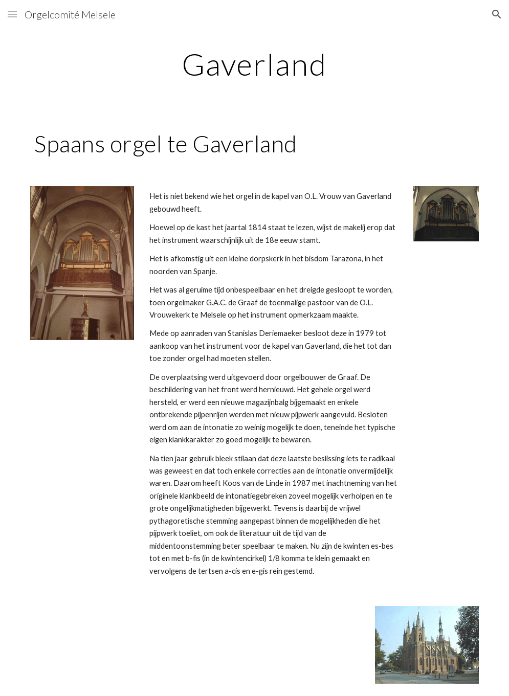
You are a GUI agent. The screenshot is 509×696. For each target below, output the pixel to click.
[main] (254, 64)
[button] (12, 14)
